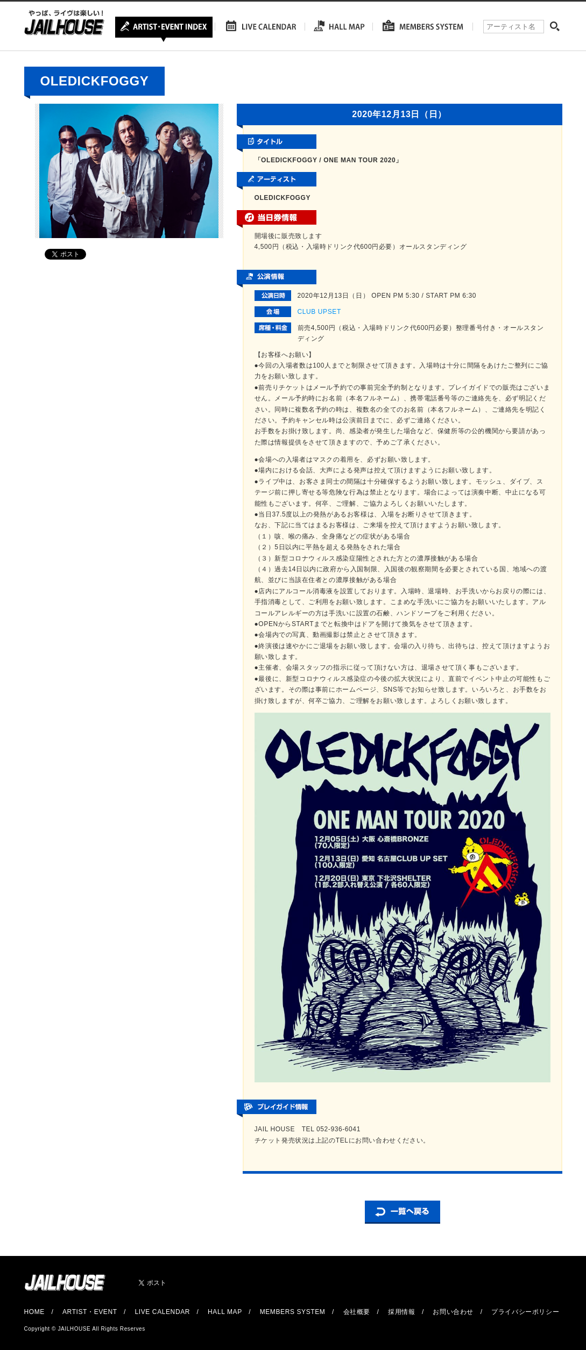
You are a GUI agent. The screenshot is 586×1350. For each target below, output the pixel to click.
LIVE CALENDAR (162, 1312)
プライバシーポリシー (525, 1312)
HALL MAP (225, 1312)
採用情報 (401, 1312)
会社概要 (356, 1312)
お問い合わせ (453, 1312)
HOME (34, 1312)
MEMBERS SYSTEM (293, 1312)
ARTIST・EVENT (89, 1312)
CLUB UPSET (319, 311)
